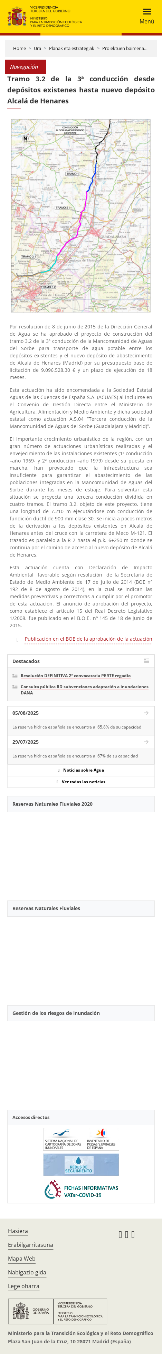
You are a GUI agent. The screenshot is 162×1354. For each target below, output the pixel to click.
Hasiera (18, 1231)
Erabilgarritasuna (30, 1245)
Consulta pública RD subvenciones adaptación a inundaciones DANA (85, 690)
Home (19, 48)
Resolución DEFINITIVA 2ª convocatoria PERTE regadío (76, 676)
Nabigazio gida (27, 1272)
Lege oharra (23, 1286)
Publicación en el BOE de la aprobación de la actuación (88, 638)
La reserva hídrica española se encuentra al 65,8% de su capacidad (76, 727)
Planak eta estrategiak (71, 48)
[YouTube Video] (81, 853)
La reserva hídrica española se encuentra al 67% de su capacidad (75, 756)
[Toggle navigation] (145, 16)
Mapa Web (22, 1258)
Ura (37, 48)
